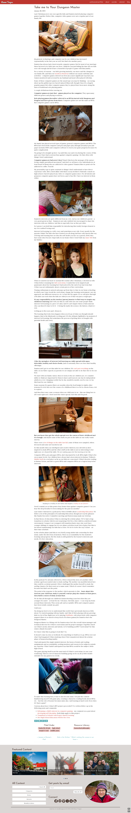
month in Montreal (62, 74)
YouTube (114, 2)
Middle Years (55, 731)
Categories (29, 791)
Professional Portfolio (96, 2)
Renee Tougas (7, 2)
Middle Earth (39, 459)
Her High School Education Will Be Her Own (54, 717)
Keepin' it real (43, 731)
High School (56, 728)
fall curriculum (60, 283)
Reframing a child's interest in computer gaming (55, 711)
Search (42, 787)
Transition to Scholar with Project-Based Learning (56, 715)
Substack (122, 2)
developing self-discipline (47, 713)
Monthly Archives (29, 803)
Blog (128, 2)
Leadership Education (85, 512)
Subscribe (77, 792)
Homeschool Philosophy (81, 728)
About (107, 2)
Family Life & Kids (44, 728)
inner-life (88, 238)
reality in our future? (81, 503)
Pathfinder (69, 615)
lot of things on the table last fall (56, 442)
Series (29, 795)
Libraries (29, 799)
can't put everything (81, 368)
